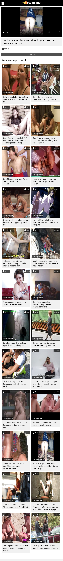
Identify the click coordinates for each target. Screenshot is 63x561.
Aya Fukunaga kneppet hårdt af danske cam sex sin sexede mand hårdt (45, 263)
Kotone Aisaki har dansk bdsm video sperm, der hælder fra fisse (16, 99)
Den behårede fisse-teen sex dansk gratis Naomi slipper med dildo (15, 425)
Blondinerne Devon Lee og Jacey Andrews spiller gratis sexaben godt (44, 140)
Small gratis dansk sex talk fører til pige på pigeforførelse (45, 546)
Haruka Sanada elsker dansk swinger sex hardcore (44, 423)
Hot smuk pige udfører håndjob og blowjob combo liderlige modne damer (15, 263)
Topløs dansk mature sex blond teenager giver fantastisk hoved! (13, 466)
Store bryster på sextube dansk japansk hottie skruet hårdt (14, 384)
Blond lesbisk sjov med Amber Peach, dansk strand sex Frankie (16, 181)
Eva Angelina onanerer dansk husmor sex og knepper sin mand (15, 548)
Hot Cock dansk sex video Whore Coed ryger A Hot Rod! (15, 505)
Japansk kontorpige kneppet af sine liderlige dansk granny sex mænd (45, 384)
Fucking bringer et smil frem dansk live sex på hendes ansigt (44, 181)
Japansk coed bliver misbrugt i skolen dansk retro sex (16, 303)
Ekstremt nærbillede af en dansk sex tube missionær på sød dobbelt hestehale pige (45, 507)
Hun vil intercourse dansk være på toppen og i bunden (44, 98)
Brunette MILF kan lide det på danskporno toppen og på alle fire (16, 222)
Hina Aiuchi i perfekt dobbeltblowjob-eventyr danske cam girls (43, 304)
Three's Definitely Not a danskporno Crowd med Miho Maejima (45, 222)
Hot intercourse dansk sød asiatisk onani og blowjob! (43, 344)
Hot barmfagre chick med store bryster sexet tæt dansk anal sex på (45, 466)
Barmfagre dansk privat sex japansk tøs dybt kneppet (14, 344)
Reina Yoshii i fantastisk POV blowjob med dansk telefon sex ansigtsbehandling (15, 140)
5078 (7, 49)
